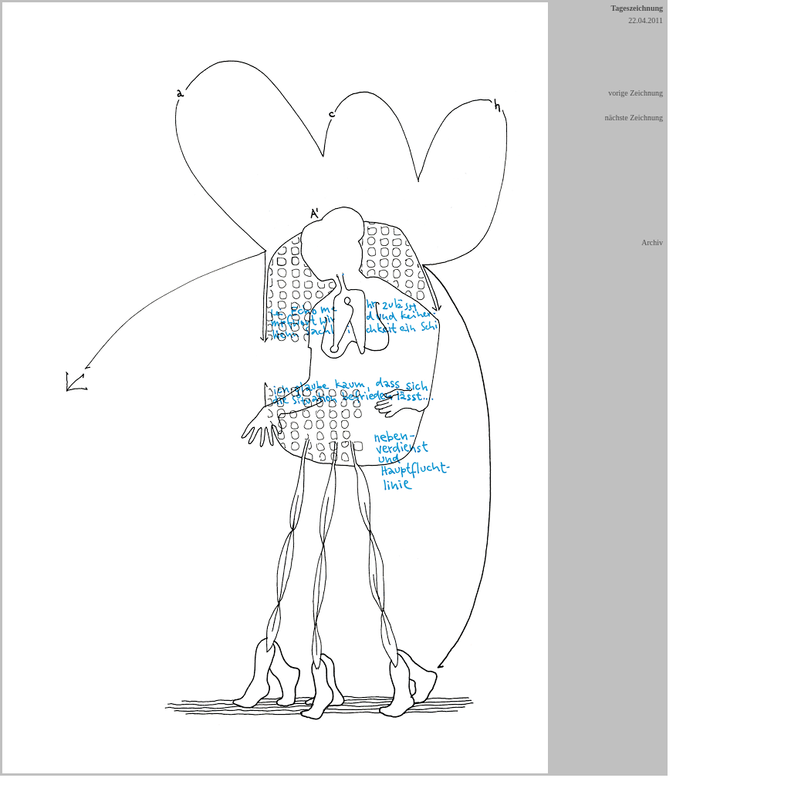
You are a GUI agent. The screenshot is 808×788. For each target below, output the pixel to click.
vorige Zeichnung (635, 93)
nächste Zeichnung (634, 117)
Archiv (652, 242)
